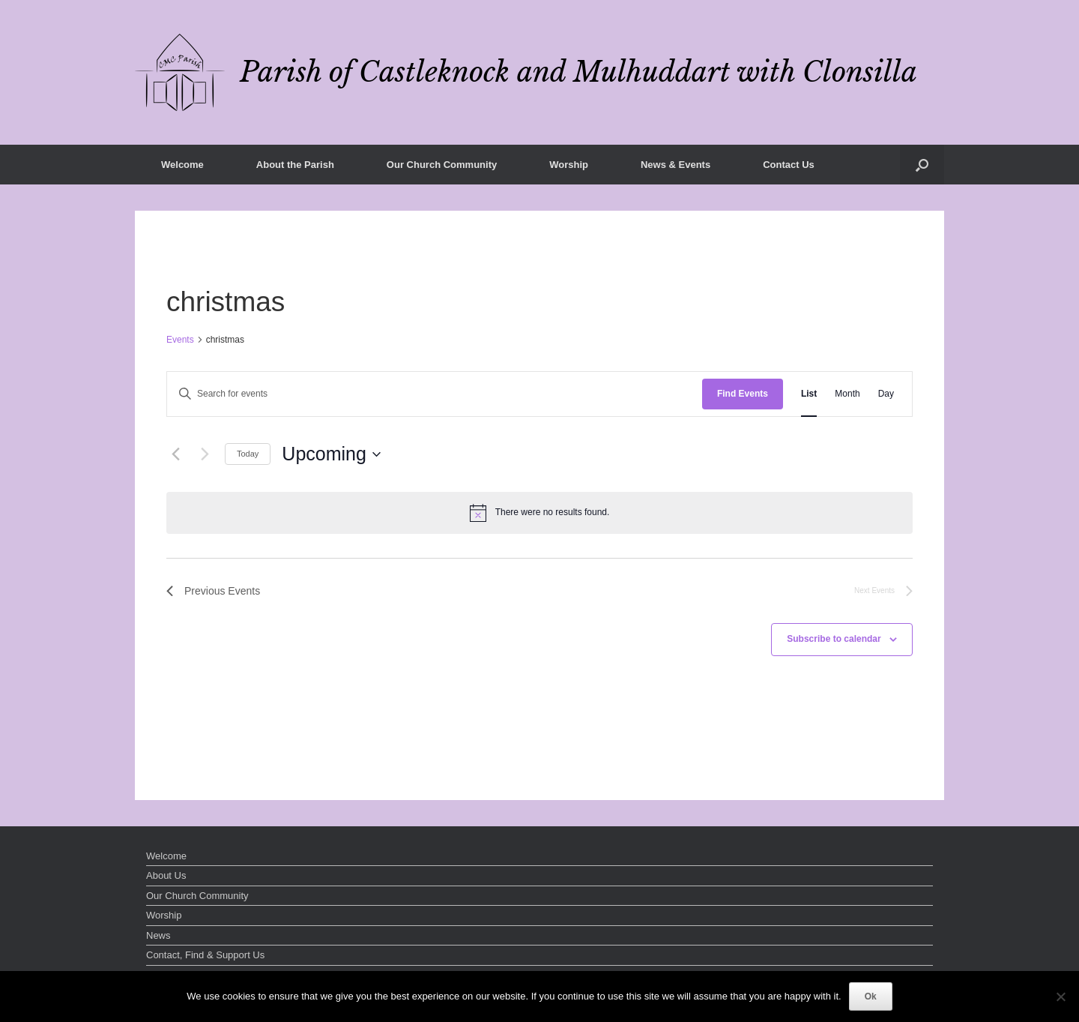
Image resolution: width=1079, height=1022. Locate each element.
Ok (871, 996)
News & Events (675, 164)
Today (248, 453)
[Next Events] (205, 454)
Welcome (182, 164)
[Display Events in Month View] (847, 394)
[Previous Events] (175, 454)
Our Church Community (442, 164)
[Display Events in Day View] (886, 394)
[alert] (539, 513)
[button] (922, 164)
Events (180, 339)
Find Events (742, 393)
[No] (1060, 996)
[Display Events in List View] (809, 394)
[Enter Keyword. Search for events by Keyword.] (434, 394)
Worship (568, 164)
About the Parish (295, 164)
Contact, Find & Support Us (205, 955)
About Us (166, 875)
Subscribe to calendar (833, 639)
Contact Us (788, 164)
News (158, 935)
